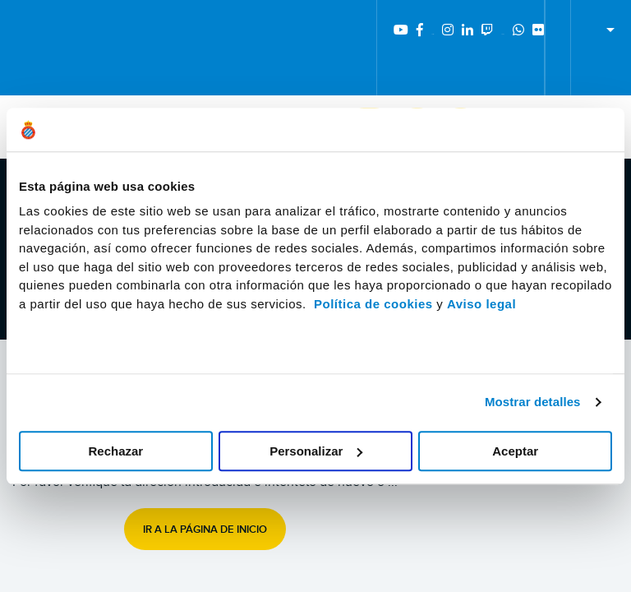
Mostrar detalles (533, 402)
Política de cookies (373, 304)
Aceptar (515, 451)
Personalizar (315, 451)
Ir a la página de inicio (205, 529)
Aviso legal (481, 304)
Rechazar (115, 451)
